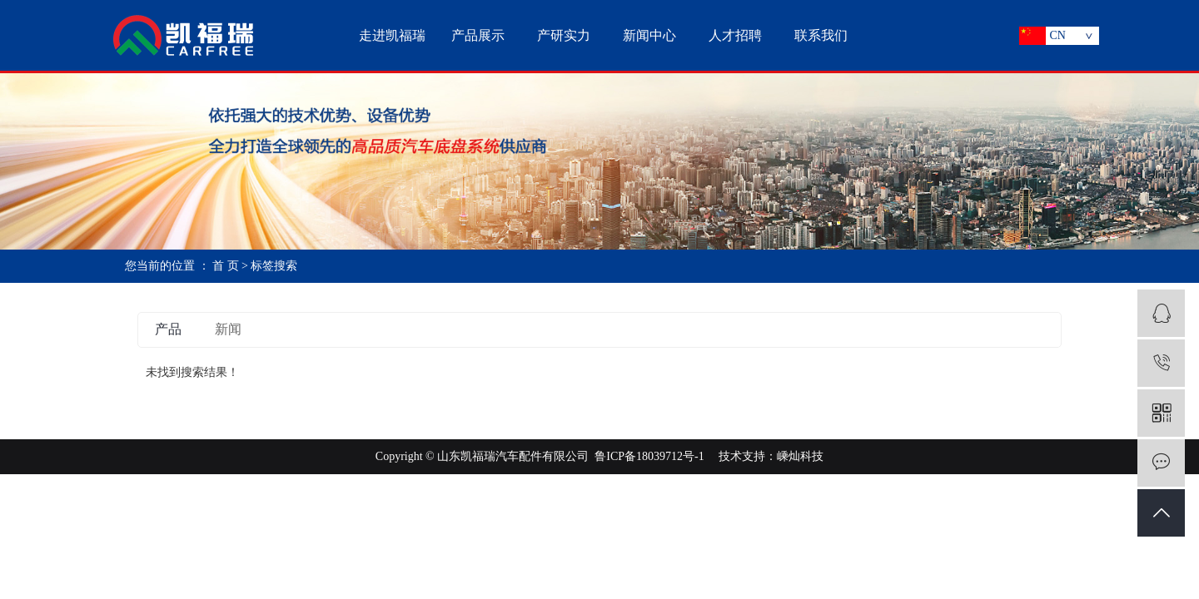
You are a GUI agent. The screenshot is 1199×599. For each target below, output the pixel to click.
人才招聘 (735, 35)
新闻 (228, 329)
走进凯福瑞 (392, 35)
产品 (168, 329)
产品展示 (478, 35)
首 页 (225, 266)
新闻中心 (649, 35)
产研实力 (563, 35)
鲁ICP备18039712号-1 (649, 456)
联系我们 (821, 35)
